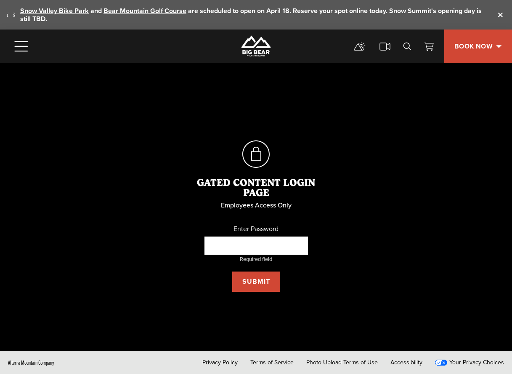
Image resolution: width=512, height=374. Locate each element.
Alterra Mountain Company (31, 363)
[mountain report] (359, 46)
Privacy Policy (220, 363)
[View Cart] (429, 46)
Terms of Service (272, 363)
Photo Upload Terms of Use (342, 363)
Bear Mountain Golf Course (144, 11)
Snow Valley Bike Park (54, 11)
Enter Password (256, 229)
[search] (407, 46)
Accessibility (406, 363)
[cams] (384, 46)
